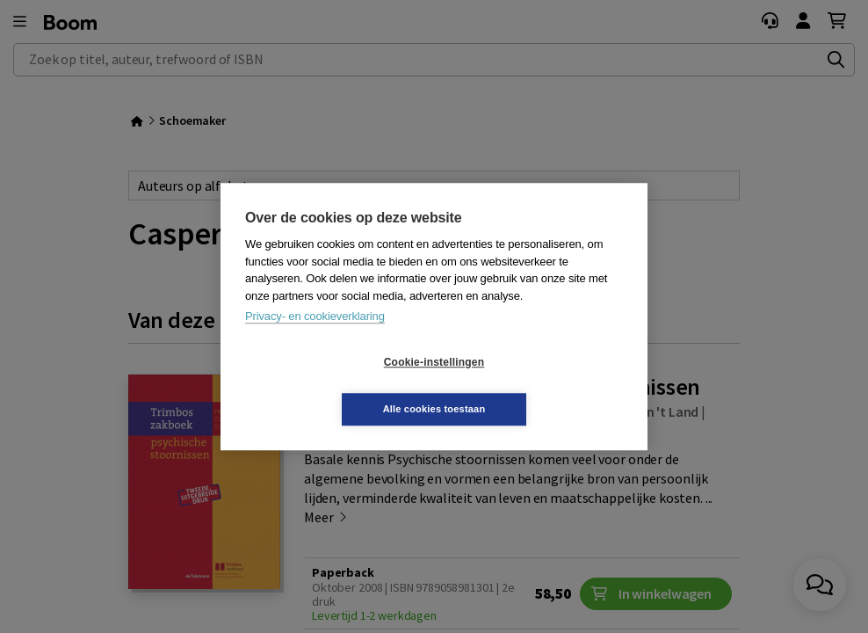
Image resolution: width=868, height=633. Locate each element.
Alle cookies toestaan (539, 385)
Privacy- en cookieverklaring (315, 339)
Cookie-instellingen (329, 386)
